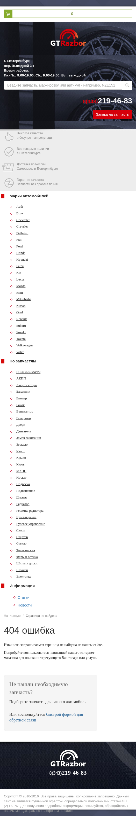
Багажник (20, 391)
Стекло (18, 543)
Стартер (19, 537)
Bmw (17, 213)
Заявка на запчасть (112, 114)
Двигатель (20, 431)
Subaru (18, 326)
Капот (17, 451)
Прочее (18, 497)
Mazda (17, 286)
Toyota (18, 339)
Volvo (17, 352)
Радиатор (20, 504)
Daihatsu (19, 233)
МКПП (18, 471)
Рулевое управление (27, 524)
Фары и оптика (24, 557)
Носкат (18, 477)
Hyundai (19, 259)
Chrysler (19, 226)
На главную (12, 616)
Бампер (18, 398)
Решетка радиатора (27, 510)
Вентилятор (21, 411)
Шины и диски (24, 563)
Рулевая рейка (23, 517)
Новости (25, 605)
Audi (16, 206)
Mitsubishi (20, 299)
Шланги (19, 570)
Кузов (17, 464)
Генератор (20, 418)
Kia (15, 273)
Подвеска (20, 484)
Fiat (16, 240)
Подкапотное (22, 491)
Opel (16, 312)
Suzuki (18, 332)
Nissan (17, 306)
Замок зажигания (25, 438)
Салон (17, 530)
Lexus (17, 279)
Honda (17, 253)
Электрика (20, 576)
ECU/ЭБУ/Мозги (25, 372)
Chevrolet (20, 220)
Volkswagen (21, 345)
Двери (17, 424)
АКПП (18, 378)
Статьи (23, 597)
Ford (16, 246)
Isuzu (17, 266)
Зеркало (19, 444)
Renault (18, 319)
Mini (16, 292)
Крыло (18, 458)
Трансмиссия (22, 550)
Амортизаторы (23, 385)
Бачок (17, 405)
